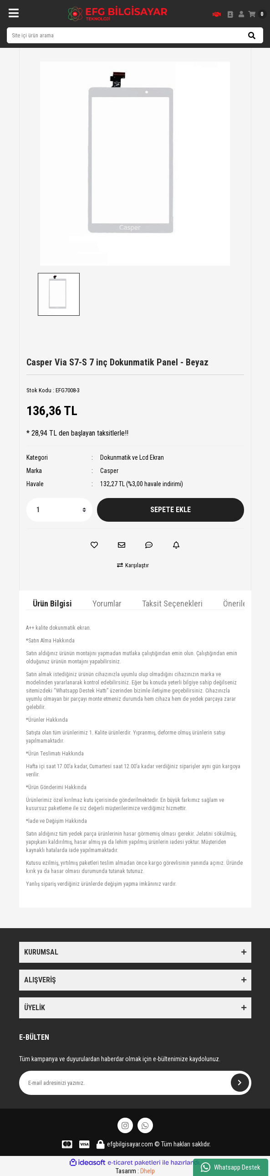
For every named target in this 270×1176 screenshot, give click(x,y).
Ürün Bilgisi (52, 603)
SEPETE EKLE (170, 509)
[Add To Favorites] (94, 545)
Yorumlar (107, 603)
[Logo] (118, 14)
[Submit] (240, 1082)
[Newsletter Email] (135, 1083)
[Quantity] (59, 510)
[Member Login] (241, 14)
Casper (109, 470)
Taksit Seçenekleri (172, 603)
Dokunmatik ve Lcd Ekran (132, 457)
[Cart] (257, 14)
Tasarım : (135, 1171)
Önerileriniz (242, 603)
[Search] (135, 35)
